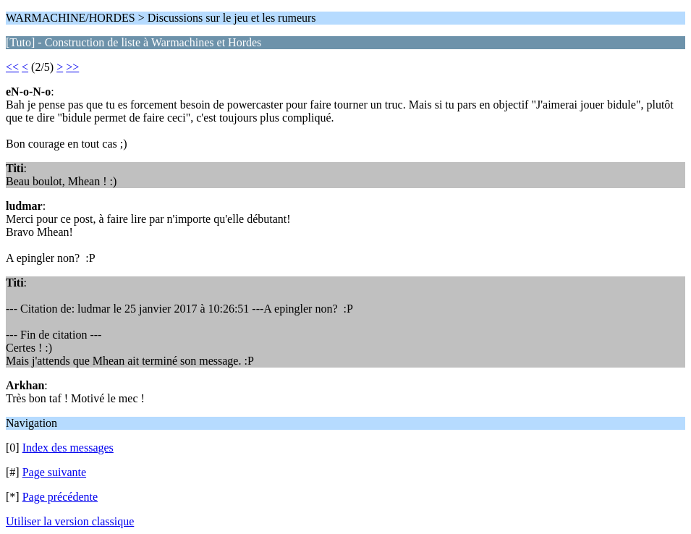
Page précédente (60, 497)
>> (72, 67)
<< (12, 67)
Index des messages (68, 447)
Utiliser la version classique (70, 521)
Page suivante (54, 472)
